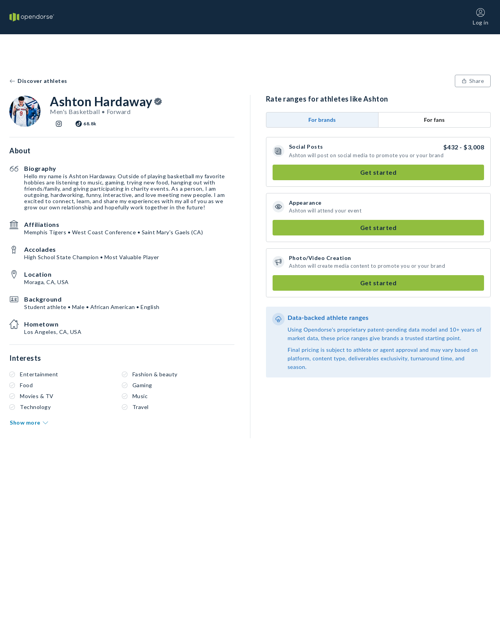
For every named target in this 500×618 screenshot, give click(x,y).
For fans (434, 119)
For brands (322, 119)
